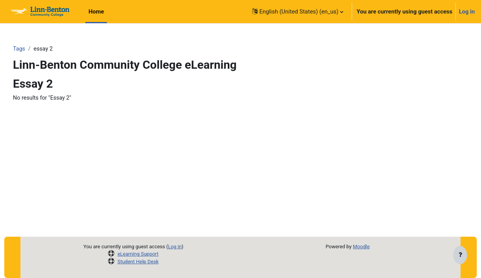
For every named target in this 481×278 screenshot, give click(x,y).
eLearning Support (137, 254)
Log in (467, 11)
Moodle (361, 246)
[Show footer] (460, 255)
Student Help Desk (138, 261)
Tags (33, 49)
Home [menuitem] (96, 11)
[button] (298, 11)
